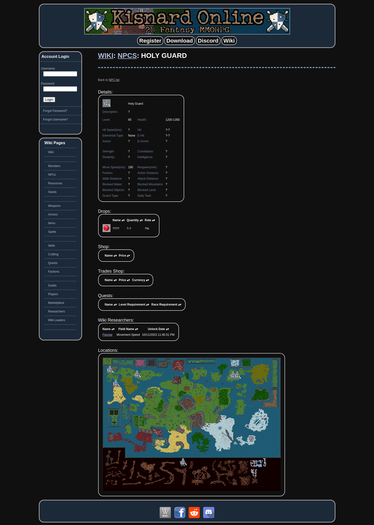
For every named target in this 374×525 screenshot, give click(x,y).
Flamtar (108, 334)
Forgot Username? (55, 119)
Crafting (53, 254)
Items (51, 223)
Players (53, 294)
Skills (51, 245)
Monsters (54, 166)
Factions (53, 271)
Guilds (52, 285)
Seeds (52, 192)
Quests (53, 263)
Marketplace (56, 303)
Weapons (54, 206)
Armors (53, 214)
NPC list (114, 80)
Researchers (56, 311)
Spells (52, 232)
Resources (55, 183)
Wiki (105, 55)
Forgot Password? (55, 111)
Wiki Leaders (56, 320)
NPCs (127, 55)
